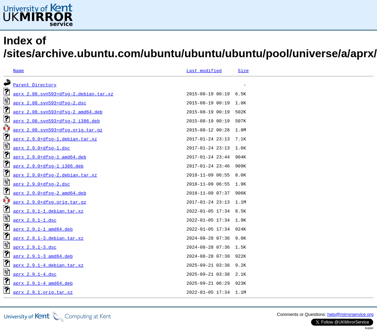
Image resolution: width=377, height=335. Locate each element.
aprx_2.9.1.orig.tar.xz (43, 292)
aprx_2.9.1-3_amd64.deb (43, 256)
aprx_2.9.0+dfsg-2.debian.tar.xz (55, 175)
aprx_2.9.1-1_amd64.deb (43, 229)
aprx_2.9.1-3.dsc (35, 247)
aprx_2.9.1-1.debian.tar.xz (48, 211)
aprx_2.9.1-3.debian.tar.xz (48, 238)
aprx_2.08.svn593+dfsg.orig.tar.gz (57, 130)
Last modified (203, 70)
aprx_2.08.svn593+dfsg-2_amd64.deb (57, 112)
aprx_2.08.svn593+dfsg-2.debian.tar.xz (63, 94)
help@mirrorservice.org (350, 314)
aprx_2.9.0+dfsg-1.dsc (41, 148)
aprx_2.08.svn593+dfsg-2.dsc (49, 103)
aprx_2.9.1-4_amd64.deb (43, 283)
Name (18, 70)
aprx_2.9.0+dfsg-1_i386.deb (48, 166)
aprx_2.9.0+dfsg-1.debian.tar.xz (55, 139)
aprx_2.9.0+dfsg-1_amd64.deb (49, 157)
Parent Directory (35, 84)
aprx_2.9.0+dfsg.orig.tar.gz (49, 202)
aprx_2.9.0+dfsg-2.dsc (41, 184)
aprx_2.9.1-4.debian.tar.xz (48, 265)
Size (243, 70)
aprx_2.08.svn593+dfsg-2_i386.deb (56, 121)
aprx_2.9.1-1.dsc (35, 220)
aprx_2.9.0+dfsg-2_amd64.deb (49, 193)
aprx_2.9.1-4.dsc (35, 274)
